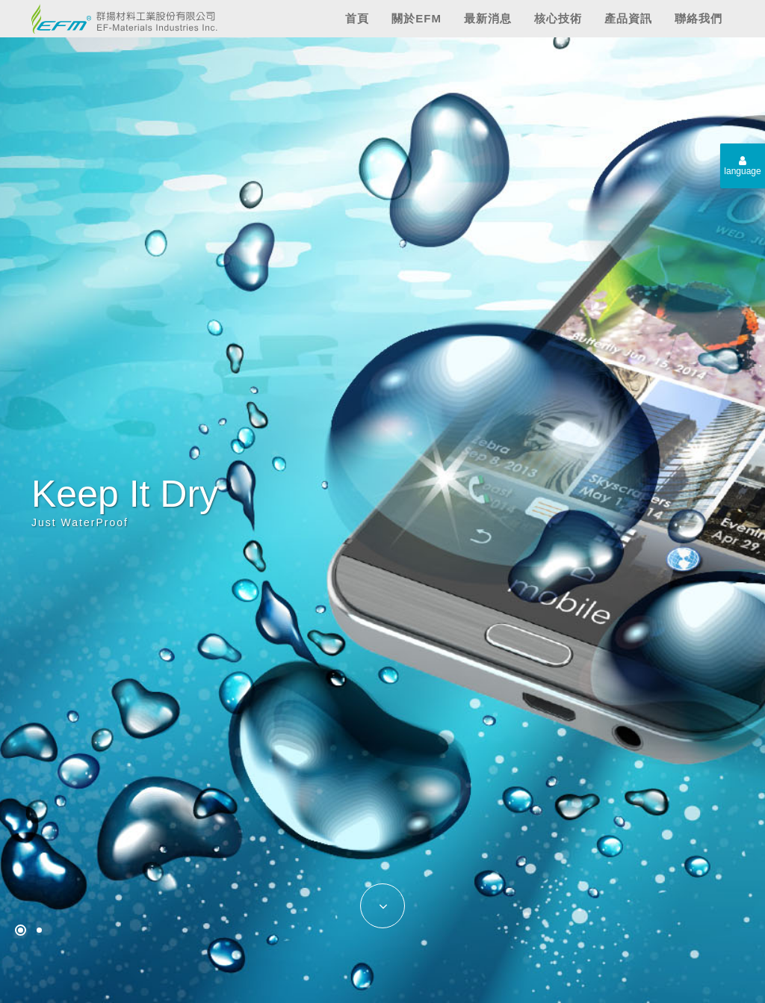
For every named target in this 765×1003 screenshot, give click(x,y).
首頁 (357, 18)
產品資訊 (628, 18)
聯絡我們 (698, 18)
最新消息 (488, 18)
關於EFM (416, 18)
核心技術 (558, 18)
